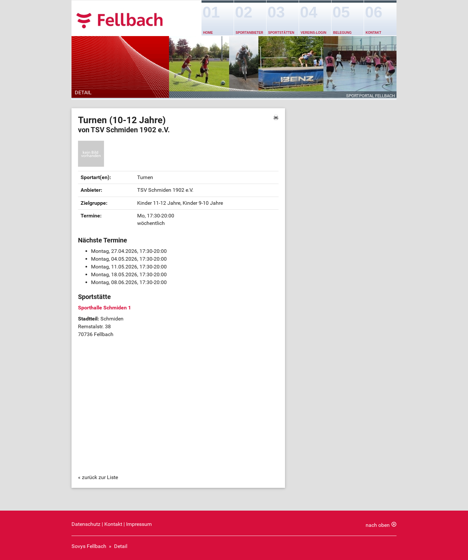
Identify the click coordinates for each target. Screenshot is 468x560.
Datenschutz (86, 524)
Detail (120, 546)
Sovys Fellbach (89, 546)
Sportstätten (281, 32)
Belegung (342, 32)
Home (208, 32)
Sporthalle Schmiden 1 (104, 308)
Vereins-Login (313, 32)
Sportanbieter (249, 32)
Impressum (139, 524)
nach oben (378, 525)
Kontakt (373, 32)
